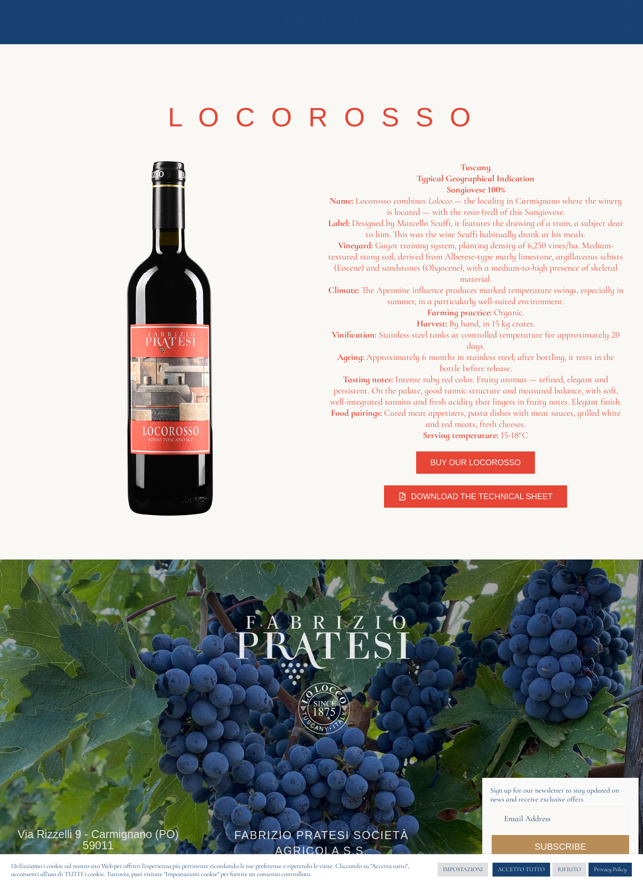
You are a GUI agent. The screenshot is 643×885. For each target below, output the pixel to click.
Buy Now (498, 13)
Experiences (214, 13)
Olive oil (433, 13)
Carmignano (569, 13)
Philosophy (81, 13)
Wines (147, 13)
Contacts (507, 26)
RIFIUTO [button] (569, 869)
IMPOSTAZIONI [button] (463, 869)
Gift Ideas (230, 26)
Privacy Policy (610, 869)
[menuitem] (561, 26)
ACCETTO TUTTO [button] (521, 869)
